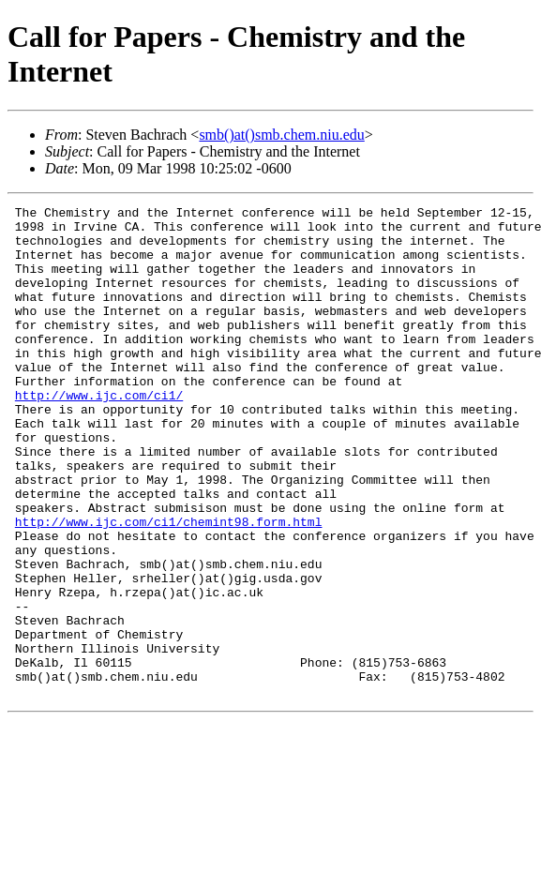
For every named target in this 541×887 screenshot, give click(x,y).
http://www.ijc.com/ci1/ (99, 434)
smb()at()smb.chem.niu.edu (281, 135)
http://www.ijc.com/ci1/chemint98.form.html (169, 586)
